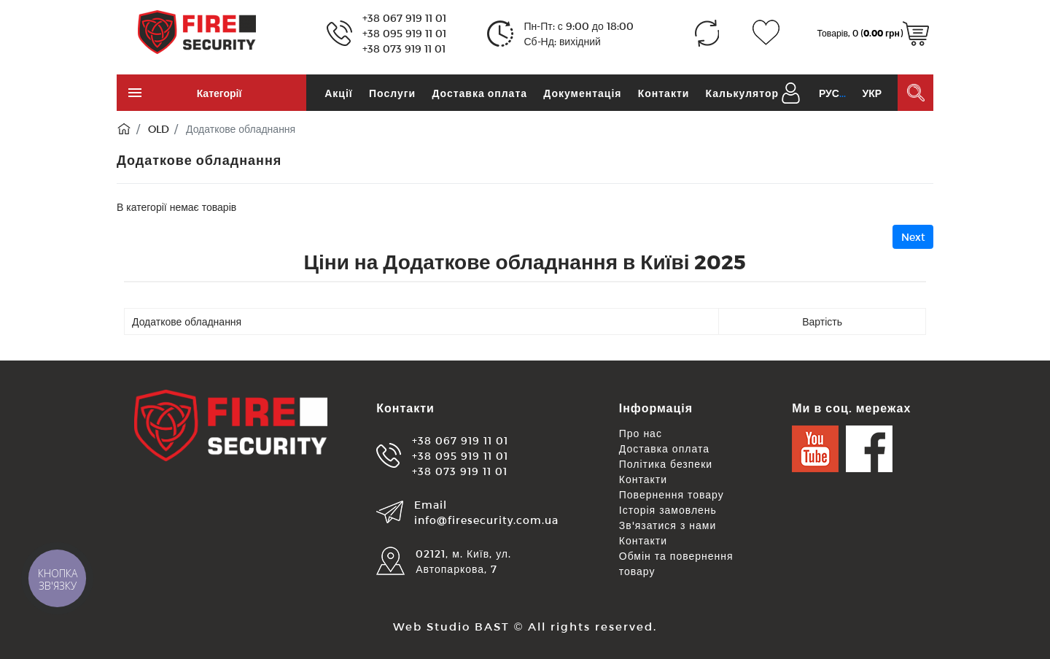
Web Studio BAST (451, 626)
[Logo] (197, 31)
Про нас (640, 433)
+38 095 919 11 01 (404, 33)
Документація (582, 93)
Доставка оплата (479, 93)
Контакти (664, 93)
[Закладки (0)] (765, 33)
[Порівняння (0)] (707, 33)
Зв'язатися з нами (668, 525)
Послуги (392, 93)
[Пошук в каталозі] (915, 92)
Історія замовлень (668, 510)
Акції (338, 93)
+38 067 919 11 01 (404, 18)
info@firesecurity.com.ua (486, 520)
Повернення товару (671, 494)
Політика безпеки (665, 464)
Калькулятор (742, 93)
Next (913, 237)
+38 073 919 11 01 (404, 48)
